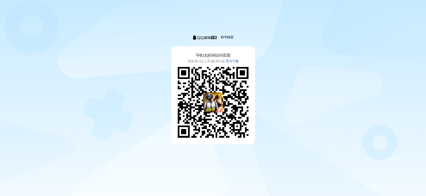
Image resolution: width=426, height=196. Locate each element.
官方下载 (232, 61)
